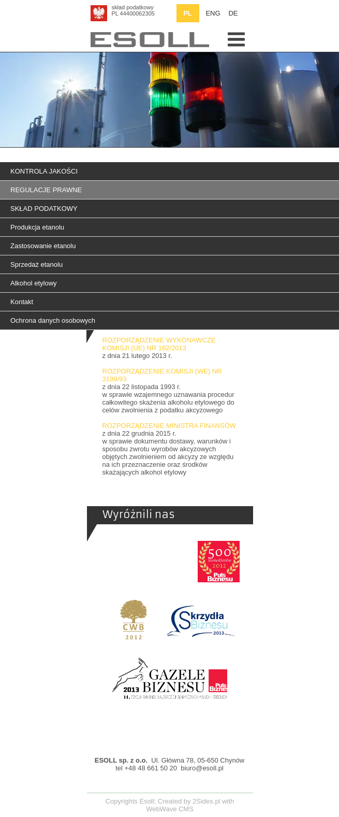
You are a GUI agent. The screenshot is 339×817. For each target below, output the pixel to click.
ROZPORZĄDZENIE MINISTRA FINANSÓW (169, 425)
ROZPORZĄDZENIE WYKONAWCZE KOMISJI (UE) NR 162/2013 (159, 344)
